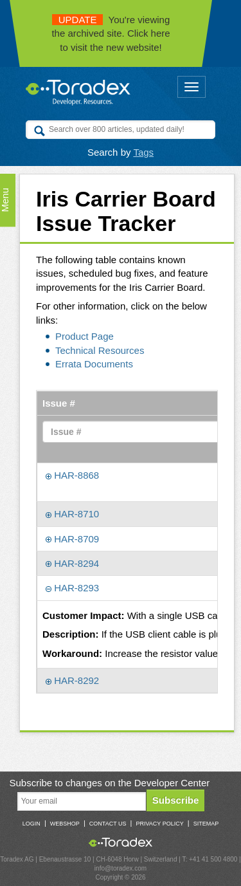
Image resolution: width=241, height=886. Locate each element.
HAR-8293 (72, 587)
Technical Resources (99, 350)
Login (31, 823)
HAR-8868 (72, 475)
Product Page (84, 336)
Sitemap (206, 823)
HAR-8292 (72, 680)
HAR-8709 (72, 538)
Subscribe (175, 800)
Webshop (65, 823)
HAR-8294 (72, 563)
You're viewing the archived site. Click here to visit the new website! (110, 33)
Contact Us (108, 823)
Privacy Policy (159, 823)
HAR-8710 (72, 513)
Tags (143, 152)
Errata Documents (94, 363)
